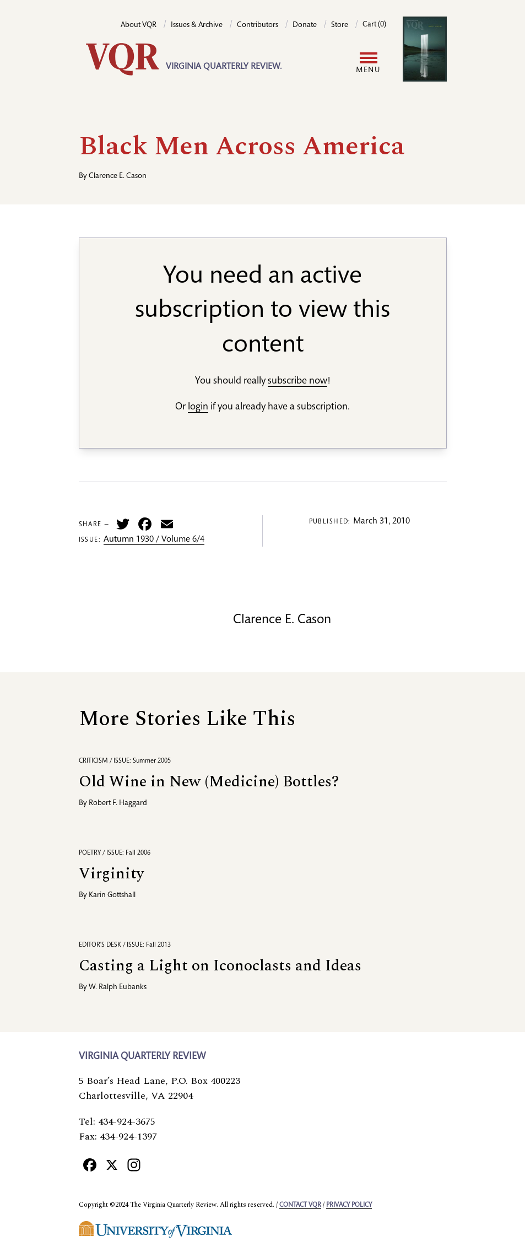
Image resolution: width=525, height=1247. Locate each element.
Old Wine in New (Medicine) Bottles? (209, 781)
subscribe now (297, 381)
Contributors (257, 25)
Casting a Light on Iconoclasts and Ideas (220, 966)
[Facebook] (90, 1164)
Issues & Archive (197, 25)
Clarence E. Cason (118, 176)
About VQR (138, 25)
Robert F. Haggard (118, 803)
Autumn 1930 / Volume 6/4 (154, 540)
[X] (112, 1164)
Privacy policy (349, 1205)
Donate (305, 25)
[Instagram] (134, 1164)
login (198, 407)
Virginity (111, 874)
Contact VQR (300, 1205)
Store (339, 25)
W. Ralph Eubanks (118, 987)
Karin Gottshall (112, 895)
